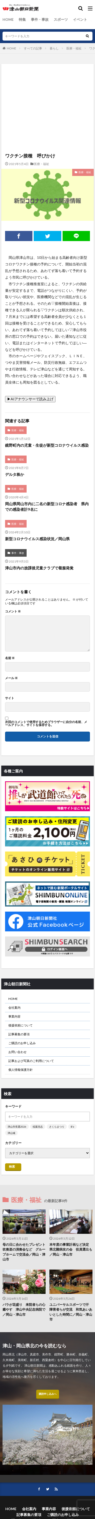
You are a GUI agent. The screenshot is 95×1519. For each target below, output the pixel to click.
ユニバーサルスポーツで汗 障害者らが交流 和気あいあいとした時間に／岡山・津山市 (70, 1312)
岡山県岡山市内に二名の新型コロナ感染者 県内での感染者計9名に (47, 506)
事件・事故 (40, 19)
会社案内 (14, 1007)
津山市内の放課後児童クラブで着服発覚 (39, 568)
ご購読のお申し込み (22, 1043)
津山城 (11, 1132)
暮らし (54, 48)
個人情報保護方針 (20, 1070)
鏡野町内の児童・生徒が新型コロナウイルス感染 (47, 445)
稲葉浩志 (38, 1126)
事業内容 (14, 1016)
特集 (22, 19)
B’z (72, 1126)
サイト (9, 698)
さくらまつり (56, 1126)
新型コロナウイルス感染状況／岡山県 (37, 538)
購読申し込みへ (47, 1393)
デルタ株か (14, 474)
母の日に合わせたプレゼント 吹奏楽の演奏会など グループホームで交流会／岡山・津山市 (24, 1251)
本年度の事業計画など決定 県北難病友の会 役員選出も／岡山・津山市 (70, 1249)
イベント (80, 19)
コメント (13, 611)
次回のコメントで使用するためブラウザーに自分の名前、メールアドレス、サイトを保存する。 (46, 723)
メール (11, 678)
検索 (12, 1166)
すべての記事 (33, 48)
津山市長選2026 (17, 1126)
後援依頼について (20, 1025)
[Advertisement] (47, 86)
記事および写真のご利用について (31, 1061)
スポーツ (61, 19)
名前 (10, 658)
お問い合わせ (17, 1052)
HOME (8, 19)
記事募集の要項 (19, 1034)
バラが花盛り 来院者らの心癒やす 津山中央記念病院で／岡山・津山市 (24, 1309)
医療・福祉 (74, 48)
